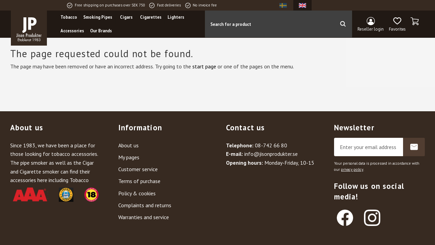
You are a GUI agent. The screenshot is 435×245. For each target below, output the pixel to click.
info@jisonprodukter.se (271, 153)
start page (204, 66)
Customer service (138, 169)
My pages (128, 157)
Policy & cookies (137, 193)
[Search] (342, 24)
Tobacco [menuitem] (69, 17)
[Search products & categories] (269, 24)
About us (128, 145)
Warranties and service (143, 217)
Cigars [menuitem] (126, 17)
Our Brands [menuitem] (101, 31)
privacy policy (352, 169)
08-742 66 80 (271, 145)
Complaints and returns (144, 205)
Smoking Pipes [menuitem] (98, 17)
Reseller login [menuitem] (371, 29)
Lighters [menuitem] (176, 17)
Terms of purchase (139, 181)
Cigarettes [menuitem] (151, 17)
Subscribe (414, 147)
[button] (397, 25)
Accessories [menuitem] (73, 31)
